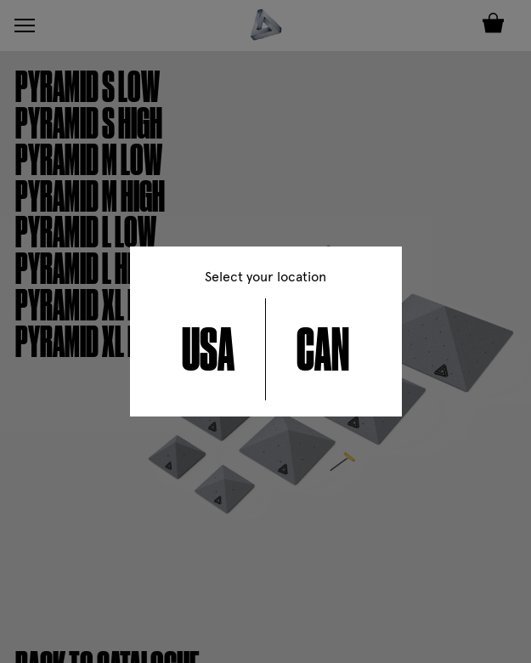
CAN (323, 349)
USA (208, 349)
